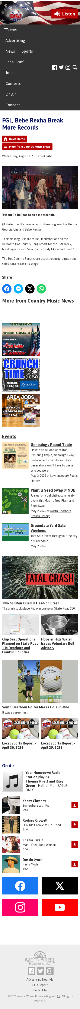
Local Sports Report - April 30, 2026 (19, 745)
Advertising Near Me (40, 979)
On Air (11, 94)
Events (9, 436)
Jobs (9, 72)
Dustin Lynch (32, 860)
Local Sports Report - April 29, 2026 (58, 745)
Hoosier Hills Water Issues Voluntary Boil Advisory (57, 643)
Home (11, 30)
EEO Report (40, 985)
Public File (40, 990)
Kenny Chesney (34, 801)
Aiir (58, 996)
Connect (13, 105)
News (10, 51)
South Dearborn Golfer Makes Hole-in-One (35, 707)
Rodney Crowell (35, 820)
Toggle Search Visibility (75, 67)
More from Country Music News (29, 146)
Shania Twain (33, 840)
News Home (17, 139)
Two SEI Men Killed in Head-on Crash (30, 603)
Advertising (15, 40)
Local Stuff (14, 62)
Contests (13, 83)
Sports (27, 51)
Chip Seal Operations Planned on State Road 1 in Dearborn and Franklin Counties (20, 645)
